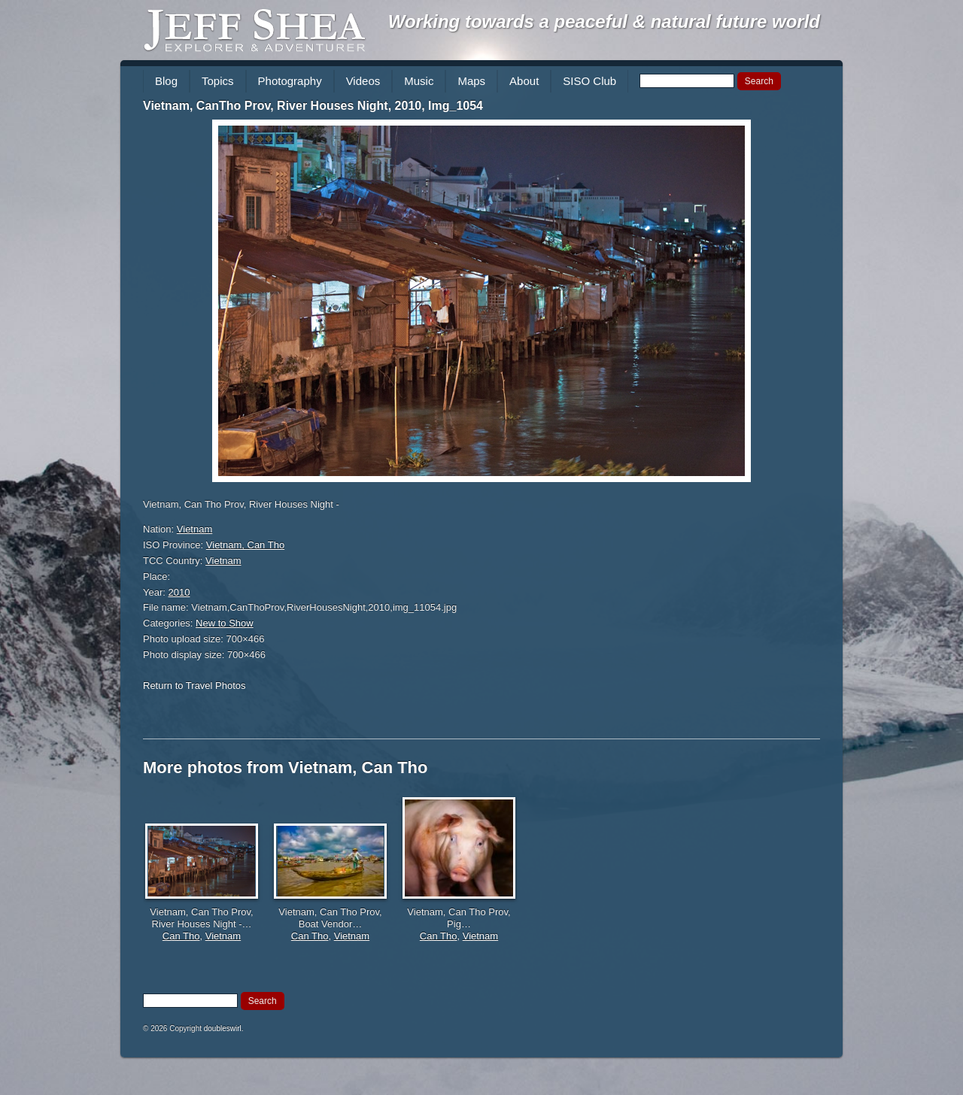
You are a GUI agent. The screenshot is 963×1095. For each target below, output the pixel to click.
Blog (166, 80)
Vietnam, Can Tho (245, 545)
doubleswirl (223, 1028)
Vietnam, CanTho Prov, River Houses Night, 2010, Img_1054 (313, 105)
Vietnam (194, 529)
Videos (363, 80)
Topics (218, 80)
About (524, 80)
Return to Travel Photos (194, 685)
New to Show (225, 623)
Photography (290, 80)
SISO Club (589, 80)
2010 (179, 592)
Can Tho (181, 936)
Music (418, 80)
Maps (471, 80)
